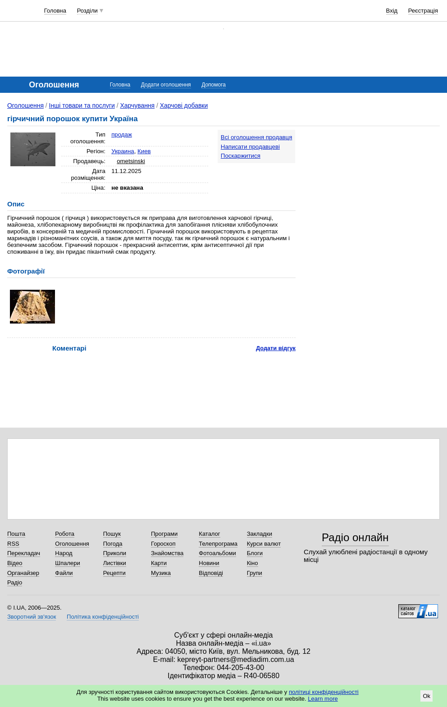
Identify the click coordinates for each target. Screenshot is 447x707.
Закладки (259, 533)
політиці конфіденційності (324, 692)
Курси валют (264, 543)
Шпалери (67, 563)
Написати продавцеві (250, 146)
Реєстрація (423, 10)
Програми (164, 533)
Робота (64, 533)
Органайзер (23, 573)
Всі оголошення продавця (256, 137)
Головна (55, 10)
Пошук (112, 533)
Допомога (213, 85)
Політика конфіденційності (103, 616)
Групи (254, 573)
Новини (209, 563)
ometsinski (131, 161)
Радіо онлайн (355, 537)
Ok (426, 696)
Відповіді (211, 573)
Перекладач (23, 553)
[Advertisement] (374, 185)
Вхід (392, 10)
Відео (15, 563)
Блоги (255, 553)
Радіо (14, 582)
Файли (64, 573)
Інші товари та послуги (82, 105)
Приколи (114, 553)
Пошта (16, 533)
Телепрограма (218, 543)
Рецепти (114, 573)
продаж (121, 134)
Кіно (252, 563)
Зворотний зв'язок (31, 616)
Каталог (209, 533)
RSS (13, 543)
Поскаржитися (240, 155)
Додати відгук (276, 348)
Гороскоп (163, 543)
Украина (122, 151)
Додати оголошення (166, 85)
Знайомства (167, 553)
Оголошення (25, 105)
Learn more (323, 698)
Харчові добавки (184, 105)
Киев (144, 151)
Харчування (137, 105)
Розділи (87, 10)
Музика (161, 573)
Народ (63, 553)
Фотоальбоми (217, 553)
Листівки (114, 563)
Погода (113, 543)
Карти (159, 563)
